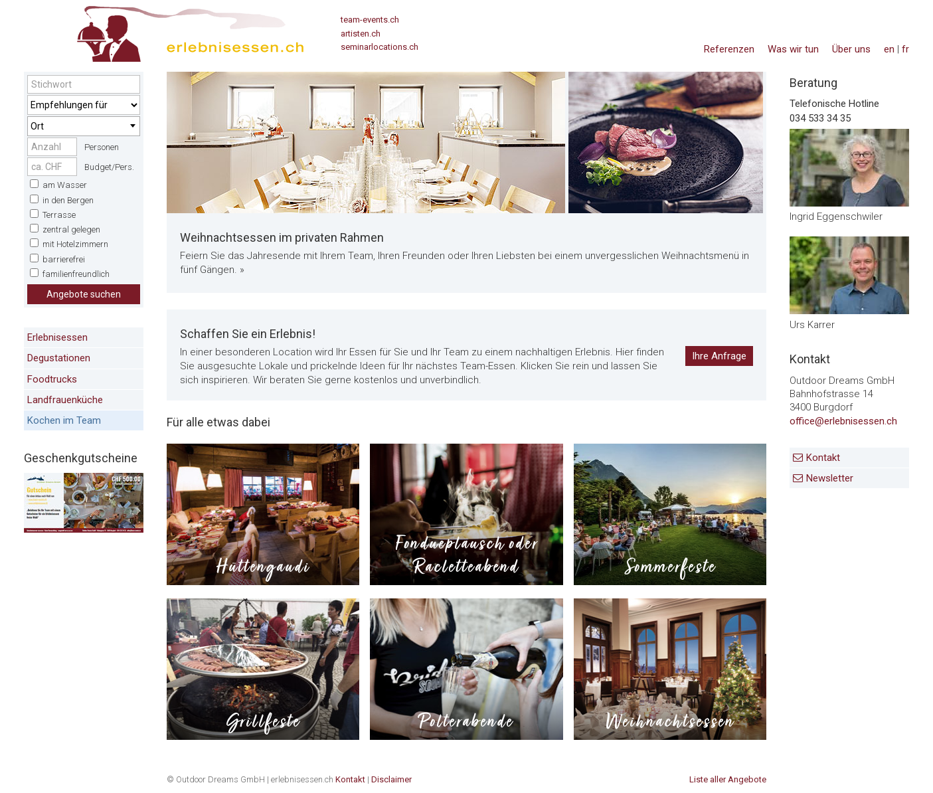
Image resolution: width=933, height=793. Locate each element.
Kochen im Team (64, 420)
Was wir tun (793, 49)
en (889, 49)
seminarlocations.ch (379, 47)
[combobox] (83, 126)
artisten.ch (361, 34)
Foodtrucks (52, 379)
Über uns (851, 49)
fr (905, 49)
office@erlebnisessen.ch (843, 421)
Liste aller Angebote (727, 779)
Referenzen (729, 49)
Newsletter (829, 478)
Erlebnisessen (57, 337)
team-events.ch (370, 20)
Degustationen (58, 358)
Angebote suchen (83, 294)
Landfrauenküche (65, 400)
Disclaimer (391, 779)
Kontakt (823, 458)
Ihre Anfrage (719, 356)
